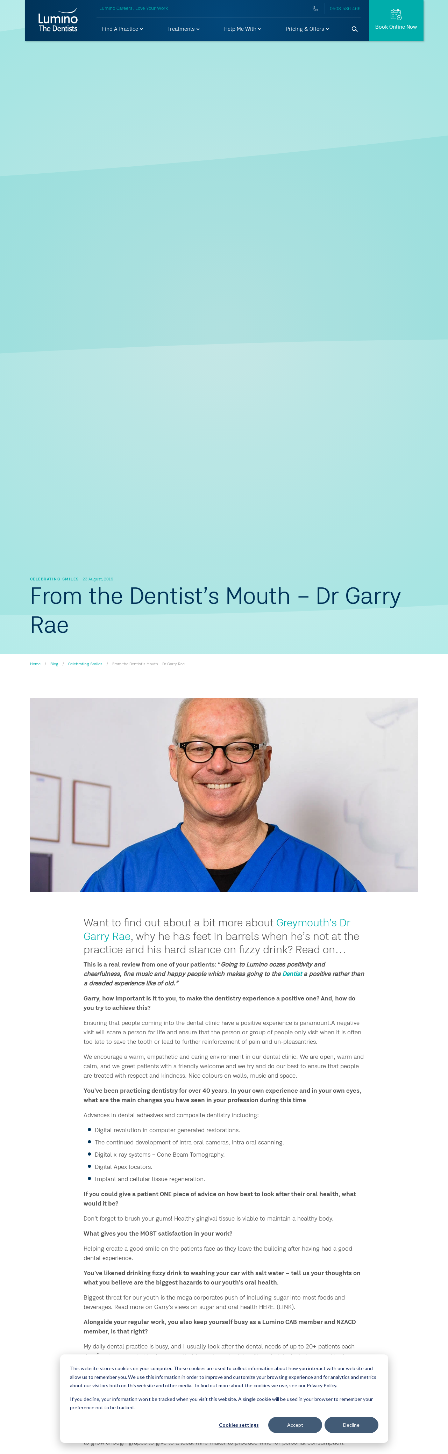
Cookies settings (239, 1425)
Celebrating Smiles (85, 664)
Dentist (292, 974)
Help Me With (243, 29)
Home (35, 664)
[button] (123, 29)
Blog (54, 664)
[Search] (355, 29)
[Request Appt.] (396, 20)
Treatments (184, 29)
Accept (295, 1425)
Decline (351, 1425)
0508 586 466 (345, 8)
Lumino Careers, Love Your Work (133, 8)
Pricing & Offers (308, 29)
